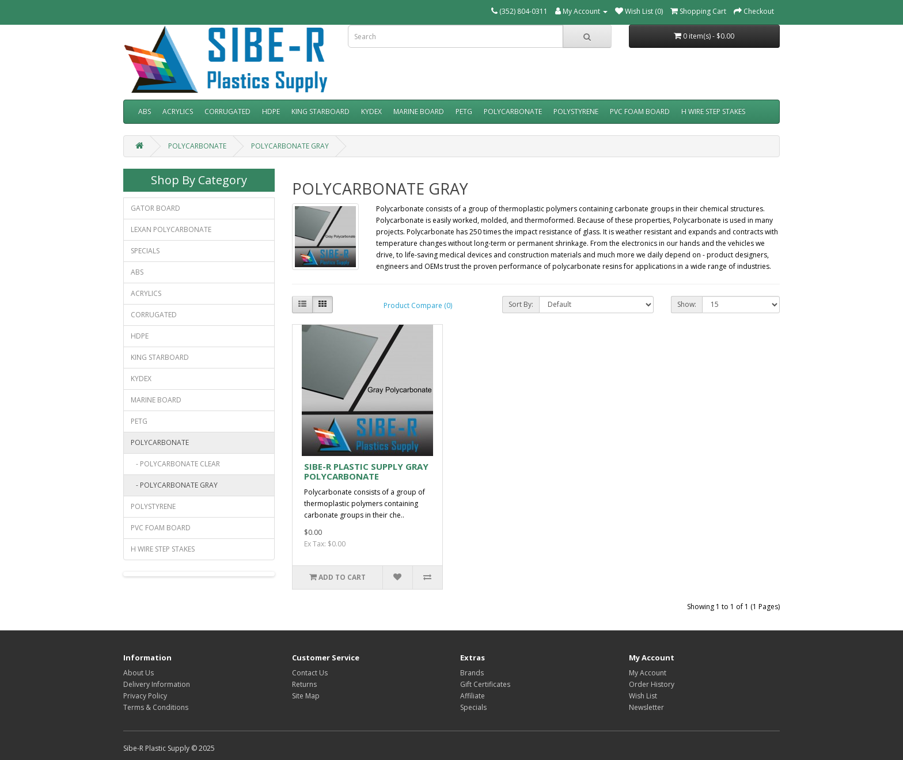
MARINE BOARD (418, 111)
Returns (304, 684)
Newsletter (646, 707)
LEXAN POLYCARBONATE (171, 229)
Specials (473, 707)
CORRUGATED (227, 111)
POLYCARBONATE (513, 111)
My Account (647, 673)
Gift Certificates (485, 684)
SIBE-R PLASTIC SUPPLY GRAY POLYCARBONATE (366, 471)
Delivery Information (156, 684)
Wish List (643, 696)
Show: (686, 304)
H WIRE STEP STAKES (713, 111)
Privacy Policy (145, 696)
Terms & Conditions (155, 707)
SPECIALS (145, 251)
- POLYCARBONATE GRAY (174, 485)
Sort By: (521, 304)
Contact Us (310, 673)
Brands (472, 673)
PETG (464, 111)
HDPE (271, 111)
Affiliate (472, 696)
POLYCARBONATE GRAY (290, 146)
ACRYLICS (177, 111)
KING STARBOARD (320, 111)
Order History (651, 684)
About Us (138, 673)
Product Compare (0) (418, 305)
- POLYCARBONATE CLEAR (175, 464)
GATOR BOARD (155, 208)
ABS (144, 111)
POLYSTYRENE (575, 111)
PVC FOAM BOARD (640, 111)
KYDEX (371, 111)
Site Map (306, 696)
